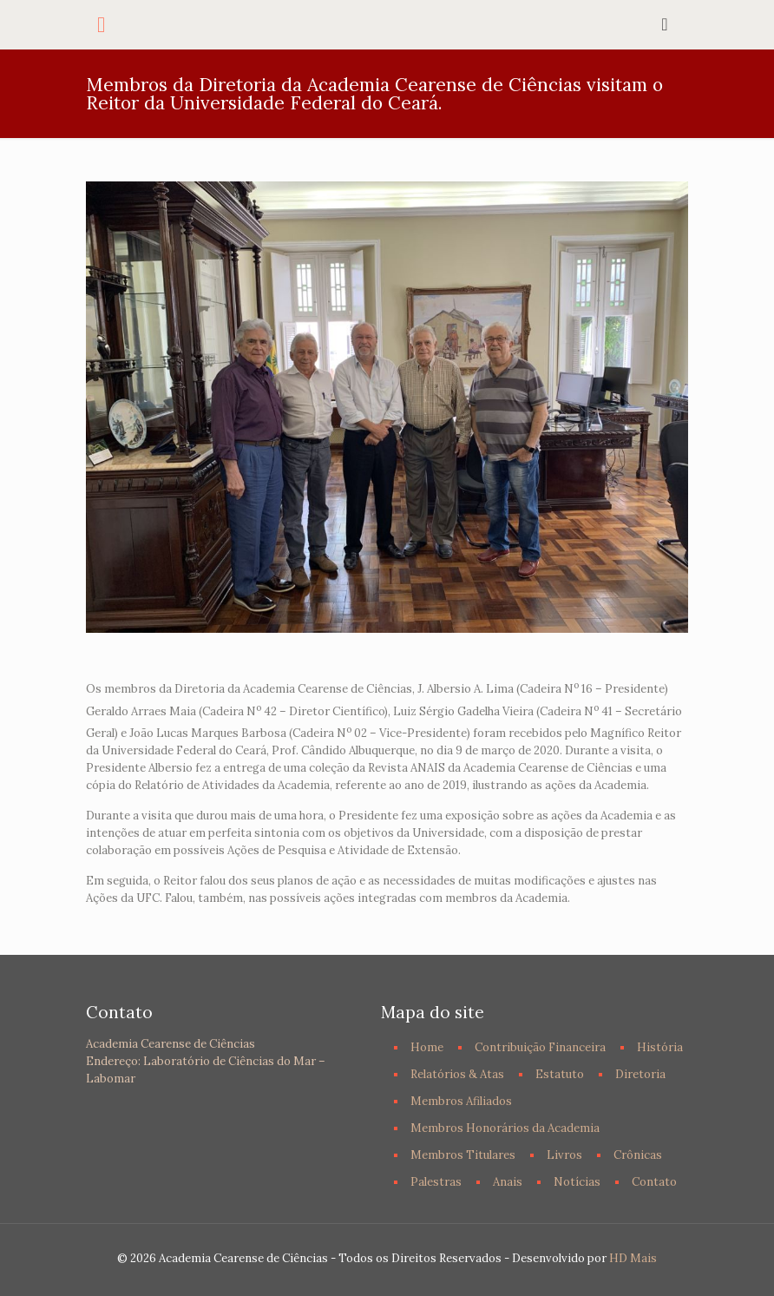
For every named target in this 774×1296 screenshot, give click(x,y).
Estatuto (559, 1074)
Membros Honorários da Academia (505, 1128)
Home (426, 1047)
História (660, 1047)
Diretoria (640, 1074)
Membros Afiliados (461, 1101)
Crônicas (637, 1155)
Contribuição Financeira (540, 1047)
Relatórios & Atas (457, 1074)
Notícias (577, 1181)
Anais (507, 1181)
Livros (564, 1155)
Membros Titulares (462, 1155)
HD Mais (633, 1258)
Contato (654, 1181)
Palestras (436, 1181)
